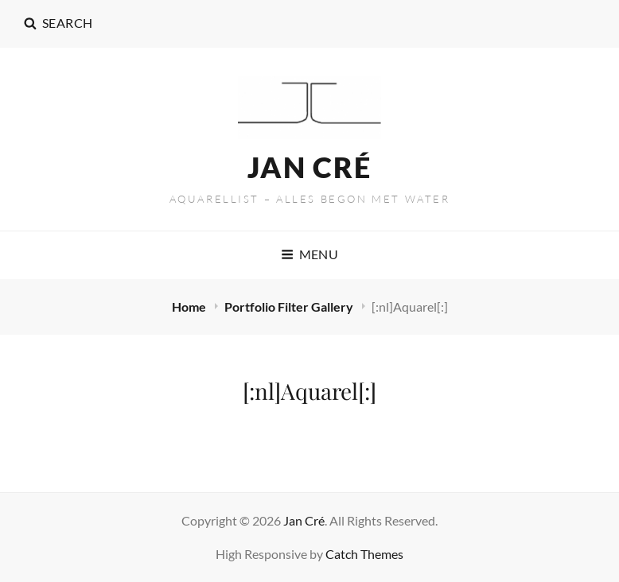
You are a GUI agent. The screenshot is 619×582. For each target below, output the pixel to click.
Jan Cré (309, 166)
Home (190, 306)
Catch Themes (364, 553)
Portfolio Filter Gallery (290, 306)
